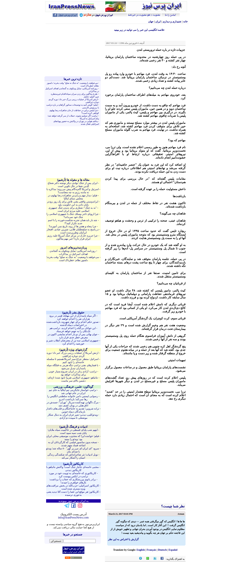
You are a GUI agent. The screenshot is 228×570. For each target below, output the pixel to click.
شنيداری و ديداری (172, 21)
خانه (185, 21)
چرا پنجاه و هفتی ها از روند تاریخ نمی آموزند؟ (72, 226)
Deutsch (162, 550)
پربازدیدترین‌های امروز (73, 247)
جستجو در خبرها (72, 534)
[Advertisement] (73, 50)
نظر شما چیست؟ (172, 506)
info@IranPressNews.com (73, 517)
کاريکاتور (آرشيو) (73, 463)
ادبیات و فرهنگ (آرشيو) (73, 426)
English (141, 550)
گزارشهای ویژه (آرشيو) (73, 349)
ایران (158, 21)
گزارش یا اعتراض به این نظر (123, 539)
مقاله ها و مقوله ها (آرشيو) (73, 179)
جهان (150, 21)
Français (151, 550)
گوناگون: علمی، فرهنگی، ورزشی (73, 386)
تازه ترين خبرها (73, 78)
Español (173, 550)
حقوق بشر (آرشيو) (73, 312)
